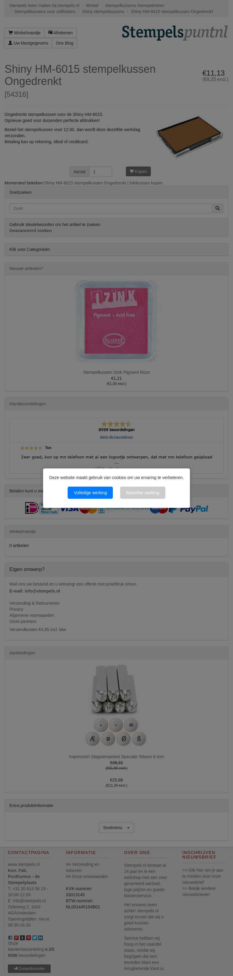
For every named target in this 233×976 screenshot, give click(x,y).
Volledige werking (90, 492)
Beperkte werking (142, 492)
